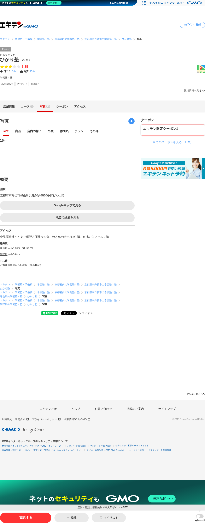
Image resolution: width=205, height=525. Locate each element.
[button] (200, 517)
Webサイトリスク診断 (100, 446)
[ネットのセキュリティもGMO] (32, 3)
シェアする (86, 313)
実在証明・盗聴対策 (11, 450)
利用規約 (7, 419)
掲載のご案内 (135, 408)
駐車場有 (35, 84)
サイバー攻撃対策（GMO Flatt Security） (106, 450)
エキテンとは (48, 408)
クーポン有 (22, 84)
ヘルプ (75, 408)
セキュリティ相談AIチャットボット (132, 445)
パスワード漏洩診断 (77, 446)
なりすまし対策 (136, 450)
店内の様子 (34, 131)
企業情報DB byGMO (77, 419)
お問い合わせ (103, 408)
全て (6, 131)
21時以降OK (7, 84)
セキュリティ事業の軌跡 (159, 450)
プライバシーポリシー (46, 419)
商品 (18, 131)
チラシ (79, 131)
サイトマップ (167, 408)
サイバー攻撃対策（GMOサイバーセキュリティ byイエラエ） (53, 450)
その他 (94, 131)
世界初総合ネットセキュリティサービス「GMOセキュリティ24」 (32, 446)
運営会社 (22, 419)
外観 (51, 131)
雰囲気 (64, 131)
